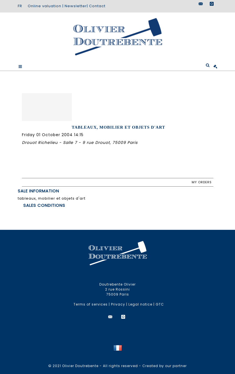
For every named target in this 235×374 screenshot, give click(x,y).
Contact (97, 6)
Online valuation (44, 6)
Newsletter (76, 6)
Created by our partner (164, 365)
